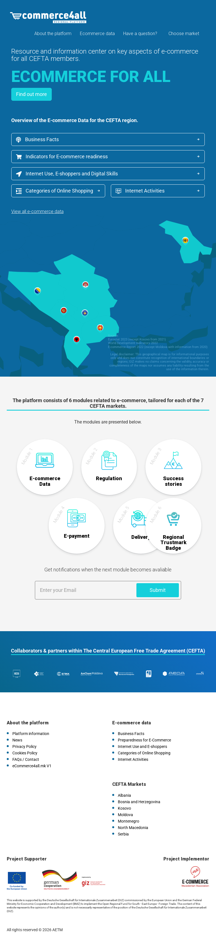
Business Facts (37, 139)
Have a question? (140, 33)
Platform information (30, 733)
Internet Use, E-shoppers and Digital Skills (67, 174)
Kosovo (124, 808)
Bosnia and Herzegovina (139, 802)
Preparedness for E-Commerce (144, 740)
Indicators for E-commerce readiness (62, 156)
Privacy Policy (24, 746)
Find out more (31, 94)
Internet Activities (140, 191)
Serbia (123, 834)
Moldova (125, 814)
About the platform (52, 33)
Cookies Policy (24, 753)
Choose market (183, 33)
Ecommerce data (97, 33)
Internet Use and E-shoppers (142, 746)
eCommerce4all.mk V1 (31, 766)
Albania (124, 795)
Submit (158, 590)
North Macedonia (133, 827)
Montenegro (128, 821)
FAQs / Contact (25, 759)
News (17, 740)
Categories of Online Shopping (54, 191)
